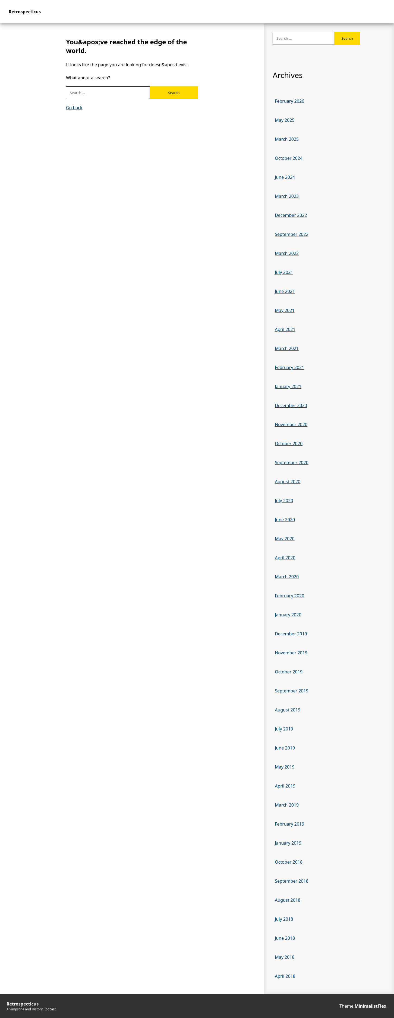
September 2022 (291, 234)
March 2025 (287, 139)
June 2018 (285, 938)
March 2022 (287, 253)
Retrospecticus (25, 12)
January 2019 (288, 843)
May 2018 (284, 957)
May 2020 (284, 539)
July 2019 (284, 729)
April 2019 (285, 786)
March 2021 (287, 348)
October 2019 (288, 672)
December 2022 (291, 215)
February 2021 (289, 367)
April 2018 (285, 976)
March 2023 (287, 196)
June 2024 (285, 177)
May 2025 (284, 120)
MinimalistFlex (370, 1006)
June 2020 (285, 520)
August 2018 (287, 900)
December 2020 (291, 405)
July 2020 (284, 501)
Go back (74, 108)
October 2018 (288, 862)
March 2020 (287, 577)
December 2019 (291, 634)
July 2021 (284, 272)
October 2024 (288, 158)
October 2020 (288, 443)
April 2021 (285, 329)
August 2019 (287, 710)
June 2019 (285, 748)
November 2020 (291, 424)
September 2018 (291, 881)
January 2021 (288, 386)
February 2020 (289, 596)
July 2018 (284, 919)
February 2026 (289, 101)
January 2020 (288, 615)
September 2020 (291, 463)
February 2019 (289, 824)
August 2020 (287, 482)
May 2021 (284, 310)
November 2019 (291, 653)
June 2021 (285, 291)
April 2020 (285, 558)
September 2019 (291, 691)
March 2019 (287, 805)
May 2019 (284, 767)
